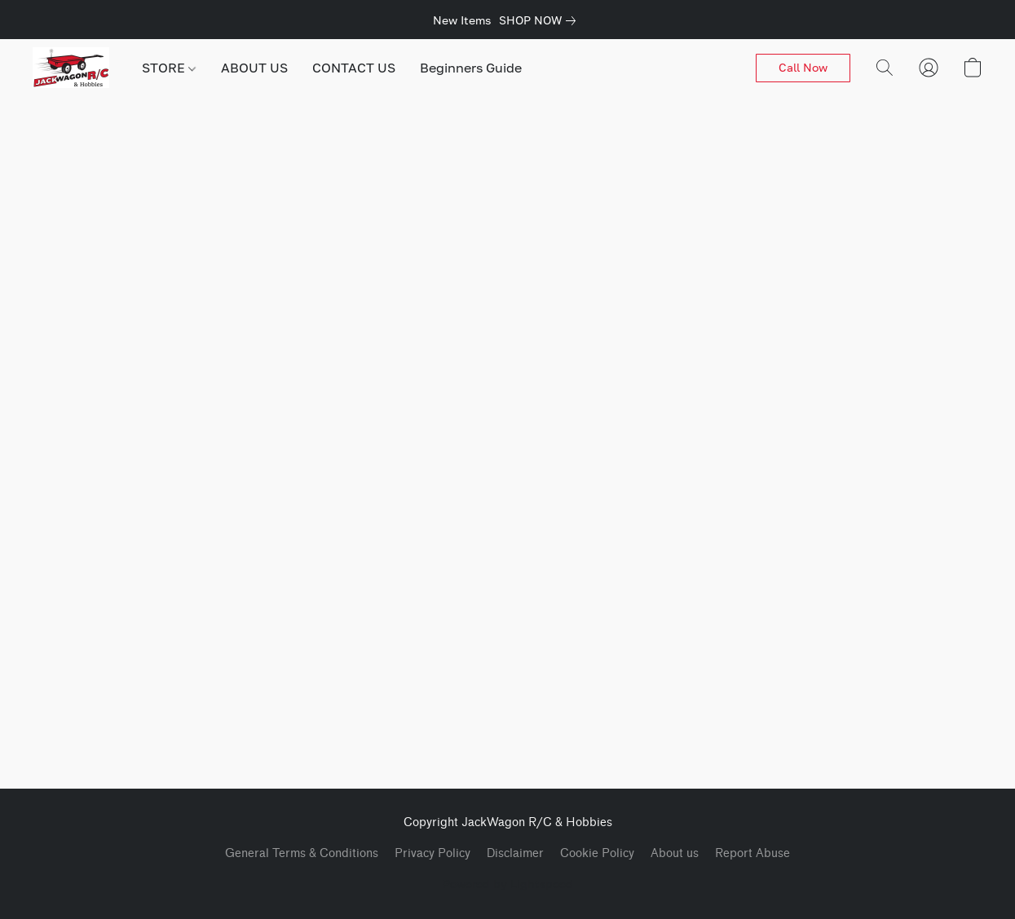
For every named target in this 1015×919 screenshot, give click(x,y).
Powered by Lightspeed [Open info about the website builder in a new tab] (508, 883)
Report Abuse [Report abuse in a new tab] (752, 853)
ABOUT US (254, 67)
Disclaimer (515, 853)
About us (675, 853)
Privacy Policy (432, 853)
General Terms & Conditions (301, 853)
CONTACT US (353, 67)
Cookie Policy (597, 853)
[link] (540, 20)
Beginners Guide (471, 67)
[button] (71, 67)
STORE (169, 67)
